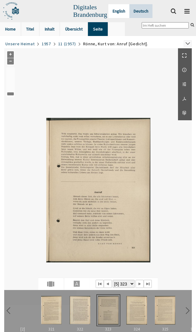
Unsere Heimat (20, 43)
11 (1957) (67, 43)
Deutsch (141, 11)
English (119, 11)
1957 (46, 43)
